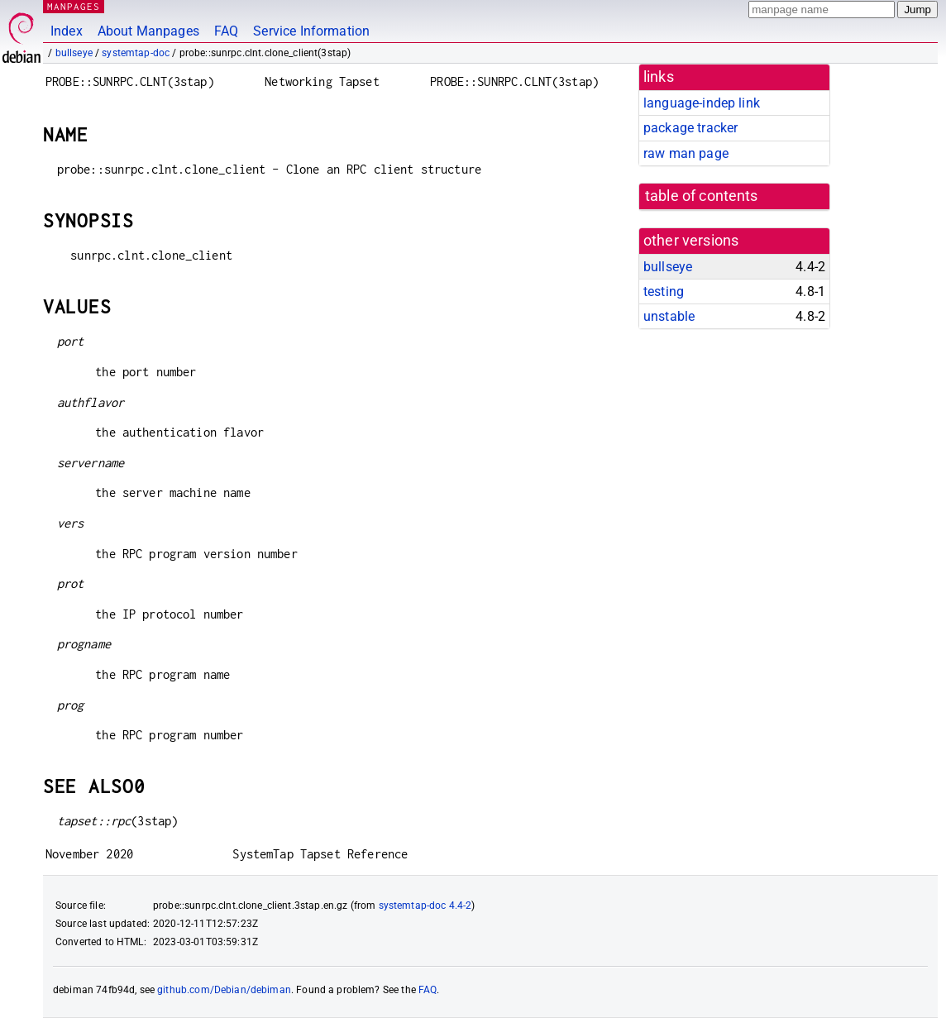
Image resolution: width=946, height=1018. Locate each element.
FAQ (226, 31)
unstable (669, 316)
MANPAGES (73, 6)
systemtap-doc (136, 53)
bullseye (74, 53)
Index (66, 31)
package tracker (690, 128)
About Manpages (148, 31)
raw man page (686, 153)
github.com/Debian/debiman (224, 990)
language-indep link (701, 103)
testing (663, 291)
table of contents (701, 196)
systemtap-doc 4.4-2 (425, 905)
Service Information (311, 31)
